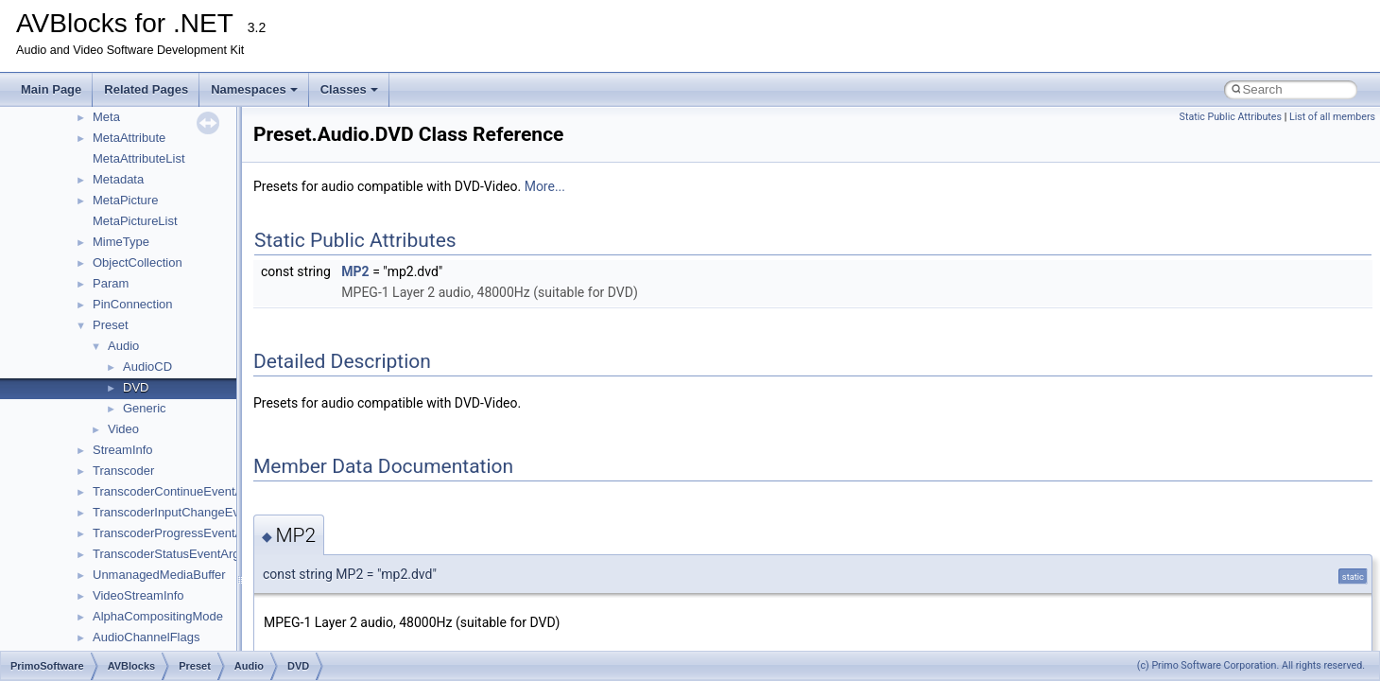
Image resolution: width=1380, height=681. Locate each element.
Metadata (118, 179)
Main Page (51, 89)
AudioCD (147, 366)
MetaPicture (125, 200)
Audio (123, 346)
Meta (106, 117)
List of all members (1332, 117)
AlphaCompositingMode (158, 616)
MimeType (121, 242)
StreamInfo (123, 450)
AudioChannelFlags (146, 637)
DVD (135, 387)
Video (123, 429)
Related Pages (146, 89)
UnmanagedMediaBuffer (159, 575)
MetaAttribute (129, 138)
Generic (144, 408)
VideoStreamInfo (138, 595)
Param (111, 283)
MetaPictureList (135, 221)
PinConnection (133, 304)
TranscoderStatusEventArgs (169, 554)
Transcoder (123, 470)
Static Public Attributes (1231, 117)
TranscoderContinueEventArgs (176, 491)
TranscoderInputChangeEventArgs (187, 512)
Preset (111, 325)
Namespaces (254, 89)
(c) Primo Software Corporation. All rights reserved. (1251, 665)
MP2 (355, 271)
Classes (349, 89)
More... (545, 186)
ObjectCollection (137, 262)
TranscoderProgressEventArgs (176, 533)
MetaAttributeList (139, 158)
